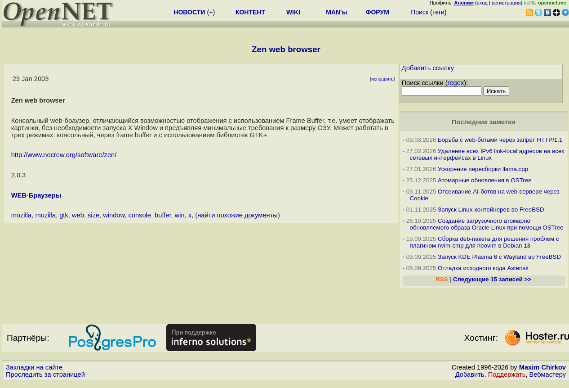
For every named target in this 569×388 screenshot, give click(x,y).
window (113, 215)
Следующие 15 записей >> (492, 279)
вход (482, 2)
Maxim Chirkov (542, 367)
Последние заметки (484, 122)
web (78, 215)
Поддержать (507, 374)
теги (438, 12)
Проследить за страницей (45, 374)
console (139, 215)
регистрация (506, 2)
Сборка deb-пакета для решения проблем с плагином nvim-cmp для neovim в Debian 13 (484, 242)
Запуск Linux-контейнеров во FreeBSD (491, 209)
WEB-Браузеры (36, 195)
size (93, 215)
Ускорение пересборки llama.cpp (483, 169)
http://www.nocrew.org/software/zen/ (64, 154)
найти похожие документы (237, 215)
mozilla (21, 215)
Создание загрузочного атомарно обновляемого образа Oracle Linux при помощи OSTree (487, 224)
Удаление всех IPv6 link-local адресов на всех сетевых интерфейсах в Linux (487, 154)
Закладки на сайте (34, 367)
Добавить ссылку (428, 68)
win (180, 215)
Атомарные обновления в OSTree (484, 180)
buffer (163, 215)
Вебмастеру (547, 374)
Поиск (419, 12)
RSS (442, 279)
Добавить (470, 374)
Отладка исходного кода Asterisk (483, 268)
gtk (63, 215)
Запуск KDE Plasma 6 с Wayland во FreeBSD (499, 256)
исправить (382, 79)
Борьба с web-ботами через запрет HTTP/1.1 (500, 139)
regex (456, 82)
